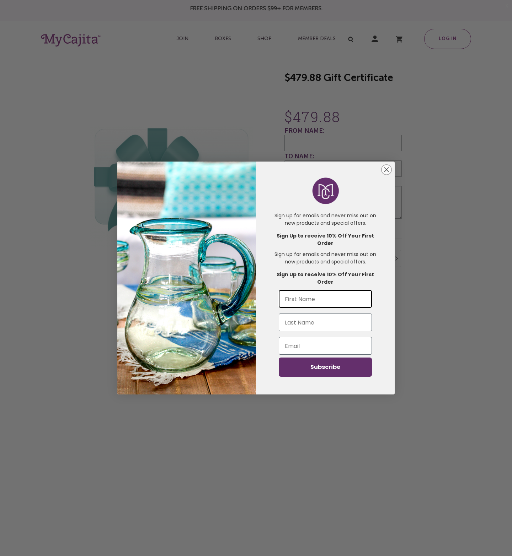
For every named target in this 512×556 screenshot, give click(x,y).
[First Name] (325, 299)
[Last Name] (325, 322)
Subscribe (325, 367)
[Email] (325, 346)
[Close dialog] (386, 169)
